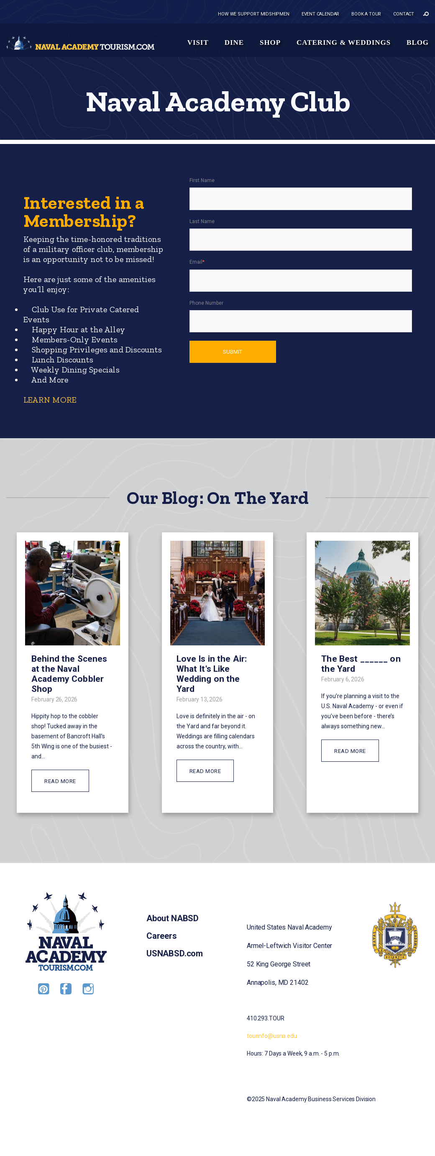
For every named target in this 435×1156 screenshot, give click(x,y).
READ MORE (60, 781)
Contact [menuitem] (403, 14)
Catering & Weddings (344, 42)
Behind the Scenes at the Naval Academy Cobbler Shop (69, 674)
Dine (234, 42)
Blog (418, 42)
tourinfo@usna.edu (272, 1036)
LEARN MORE (49, 400)
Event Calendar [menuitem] (320, 14)
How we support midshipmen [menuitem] (253, 14)
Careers (161, 936)
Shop (270, 42)
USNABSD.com (174, 953)
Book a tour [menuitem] (366, 14)
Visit (198, 42)
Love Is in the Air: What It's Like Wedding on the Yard (212, 674)
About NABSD (172, 918)
